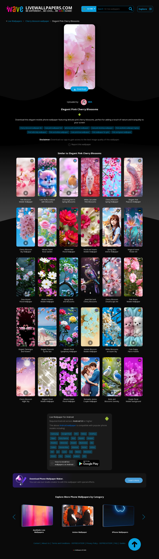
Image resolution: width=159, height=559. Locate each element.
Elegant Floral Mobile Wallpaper (47, 400)
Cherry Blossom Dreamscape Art (111, 300)
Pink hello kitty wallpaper (37, 132)
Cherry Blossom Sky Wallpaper (25, 250)
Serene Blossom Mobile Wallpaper (90, 350)
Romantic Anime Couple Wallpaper (90, 400)
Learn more (133, 480)
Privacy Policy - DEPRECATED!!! (99, 543)
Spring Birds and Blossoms (68, 300)
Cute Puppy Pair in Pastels (133, 350)
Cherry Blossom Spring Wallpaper (111, 200)
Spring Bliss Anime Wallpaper (111, 250)
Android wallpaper (68, 425)
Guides (122, 543)
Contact (37, 543)
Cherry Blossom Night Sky (25, 400)
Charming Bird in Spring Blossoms (68, 200)
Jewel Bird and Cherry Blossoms (90, 300)
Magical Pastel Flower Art (133, 250)
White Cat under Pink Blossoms (90, 200)
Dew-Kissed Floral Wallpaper (25, 300)
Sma (86, 102)
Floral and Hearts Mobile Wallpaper (90, 250)
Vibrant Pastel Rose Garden (47, 250)
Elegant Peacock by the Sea (47, 350)
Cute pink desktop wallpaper (102, 128)
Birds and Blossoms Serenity (112, 400)
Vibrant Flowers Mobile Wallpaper (47, 300)
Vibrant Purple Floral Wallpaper (69, 400)
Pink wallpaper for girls (100, 132)
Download (79, 89)
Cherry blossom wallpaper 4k (31, 128)
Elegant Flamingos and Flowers (26, 350)
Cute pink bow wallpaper (80, 132)
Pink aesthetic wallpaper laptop (127, 128)
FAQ (116, 543)
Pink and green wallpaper (121, 132)
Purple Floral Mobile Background (133, 400)
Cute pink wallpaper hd (53, 128)
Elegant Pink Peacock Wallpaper (133, 200)
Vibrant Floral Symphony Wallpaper (69, 350)
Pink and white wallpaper (58, 132)
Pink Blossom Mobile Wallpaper (25, 200)
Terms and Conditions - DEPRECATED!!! (68, 543)
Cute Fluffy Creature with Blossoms (47, 200)
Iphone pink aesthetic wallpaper (77, 128)
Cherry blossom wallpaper (37, 21)
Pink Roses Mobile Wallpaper (133, 300)
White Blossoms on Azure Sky (111, 350)
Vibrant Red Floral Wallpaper (69, 250)
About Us (46, 543)
